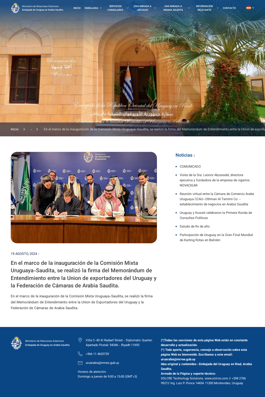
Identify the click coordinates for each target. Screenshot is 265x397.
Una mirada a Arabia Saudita (173, 8)
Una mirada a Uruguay (142, 8)
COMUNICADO (190, 166)
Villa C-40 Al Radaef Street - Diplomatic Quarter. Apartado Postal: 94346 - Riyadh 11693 (119, 343)
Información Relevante (204, 8)
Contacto (229, 8)
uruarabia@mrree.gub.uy (102, 363)
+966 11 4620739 (97, 354)
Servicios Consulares (115, 8)
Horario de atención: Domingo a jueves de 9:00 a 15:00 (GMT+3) (107, 374)
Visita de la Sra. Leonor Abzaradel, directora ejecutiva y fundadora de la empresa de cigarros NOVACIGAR (215, 180)
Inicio (77, 8)
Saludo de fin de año (195, 226)
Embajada (91, 8)
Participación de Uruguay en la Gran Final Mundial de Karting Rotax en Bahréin (216, 238)
